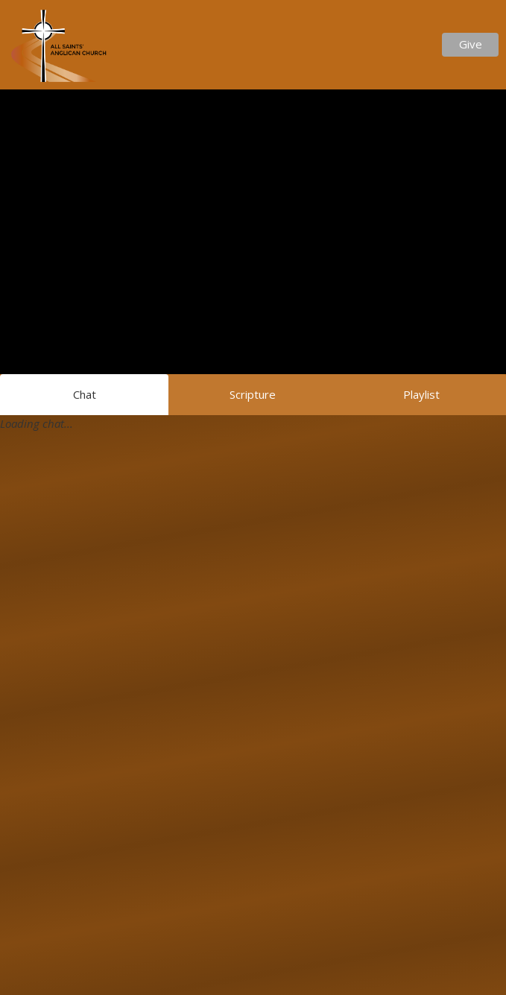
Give (470, 44)
